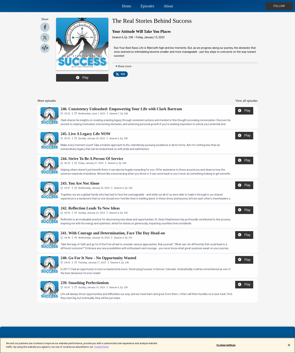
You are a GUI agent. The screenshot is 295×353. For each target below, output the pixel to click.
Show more (123, 66)
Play (82, 77)
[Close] (289, 347)
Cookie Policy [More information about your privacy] (101, 349)
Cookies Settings (225, 347)
